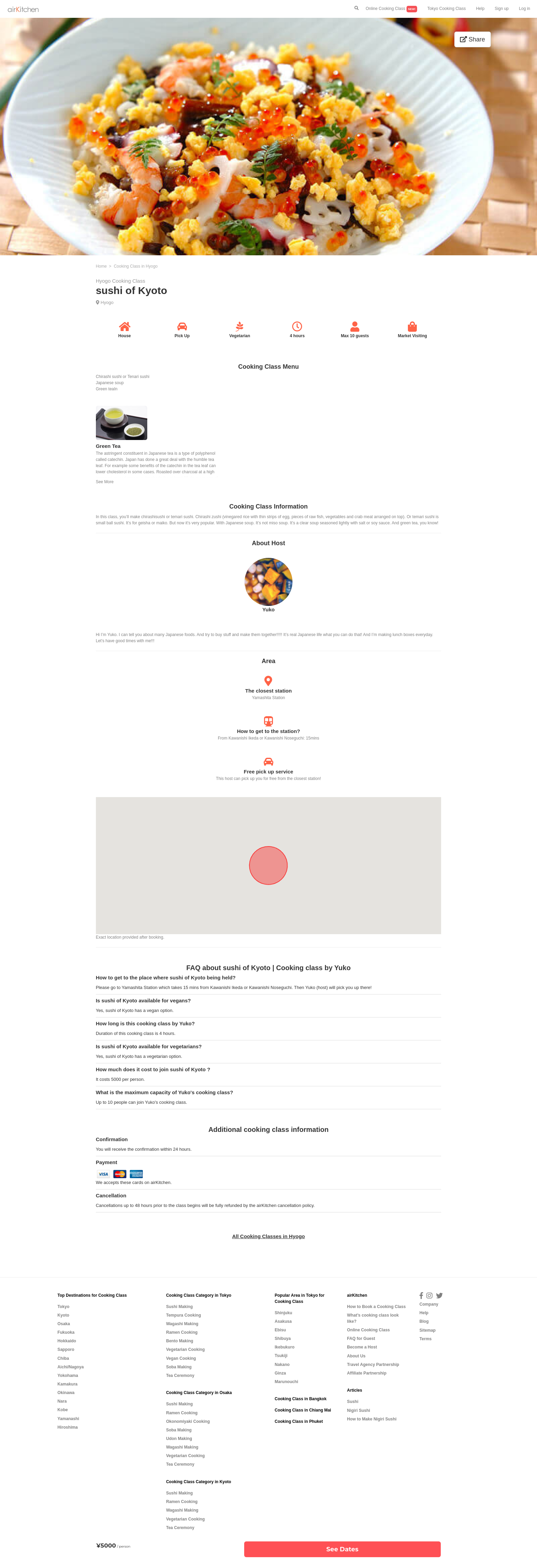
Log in (524, 8)
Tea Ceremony (180, 1375)
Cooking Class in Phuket (299, 1421)
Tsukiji (281, 1355)
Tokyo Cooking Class (446, 8)
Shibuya (283, 1338)
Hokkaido (67, 1341)
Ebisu (280, 1330)
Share (472, 39)
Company (429, 1304)
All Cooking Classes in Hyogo (268, 1236)
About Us (356, 1356)
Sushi (352, 1401)
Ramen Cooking (182, 1332)
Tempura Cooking (183, 1315)
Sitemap (428, 1330)
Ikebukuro (285, 1347)
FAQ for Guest (361, 1338)
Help (480, 8)
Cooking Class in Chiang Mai (303, 1410)
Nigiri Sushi (358, 1410)
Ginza (280, 1373)
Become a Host (362, 1347)
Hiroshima (68, 1427)
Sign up (502, 8)
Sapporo (66, 1349)
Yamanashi (68, 1418)
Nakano (282, 1364)
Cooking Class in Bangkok (300, 1398)
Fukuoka (66, 1332)
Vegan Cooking (181, 1358)
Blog (424, 1321)
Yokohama (68, 1375)
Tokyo (64, 1306)
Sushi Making (179, 1306)
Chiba (63, 1358)
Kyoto (63, 1315)
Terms (426, 1338)
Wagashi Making (182, 1323)
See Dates (342, 1549)
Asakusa (283, 1321)
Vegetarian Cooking (185, 1349)
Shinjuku (283, 1312)
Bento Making (179, 1341)
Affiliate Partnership (366, 1373)
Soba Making (179, 1367)
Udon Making (179, 1438)
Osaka (64, 1323)
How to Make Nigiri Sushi (371, 1419)
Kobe (63, 1409)
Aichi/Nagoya (71, 1367)
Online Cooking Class (391, 9)
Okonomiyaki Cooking (188, 1421)
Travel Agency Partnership (373, 1364)
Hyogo (107, 302)
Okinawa (66, 1392)
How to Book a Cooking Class (376, 1306)
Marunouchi (286, 1381)
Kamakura (68, 1384)
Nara (62, 1401)
